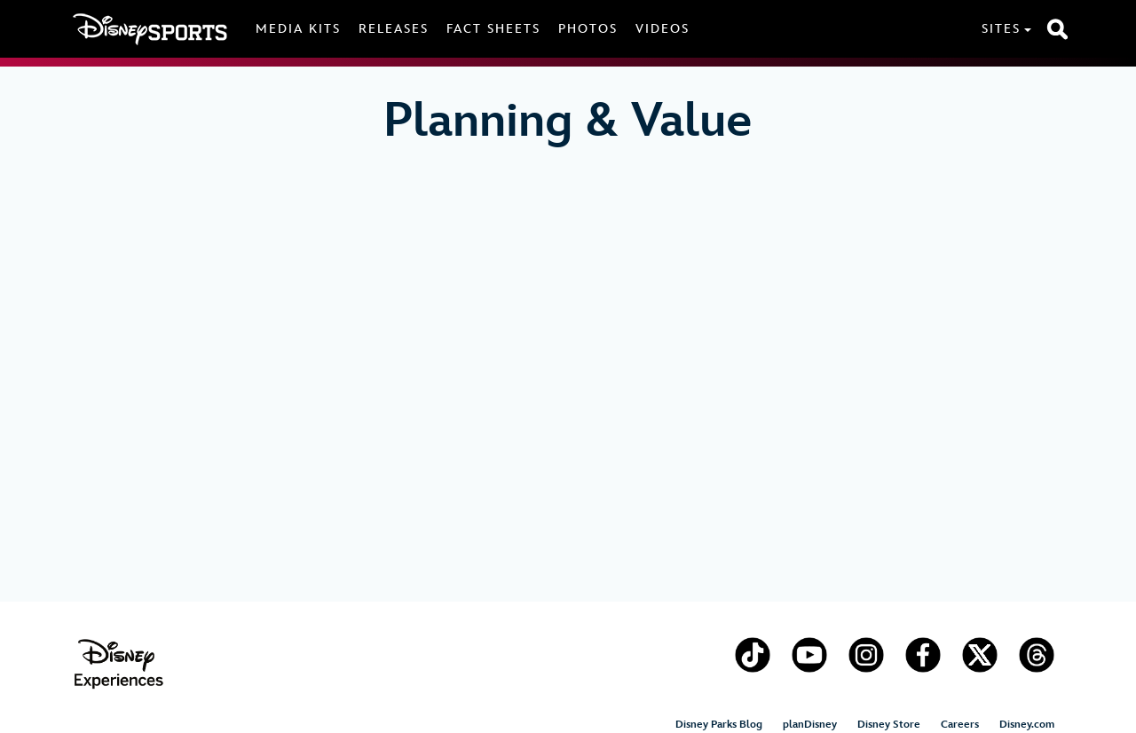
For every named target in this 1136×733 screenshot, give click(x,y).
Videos (662, 28)
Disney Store (888, 724)
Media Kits (298, 28)
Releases (394, 28)
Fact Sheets (493, 28)
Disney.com (1026, 724)
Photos (588, 28)
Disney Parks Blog (718, 724)
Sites (1001, 28)
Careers (960, 724)
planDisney (810, 724)
